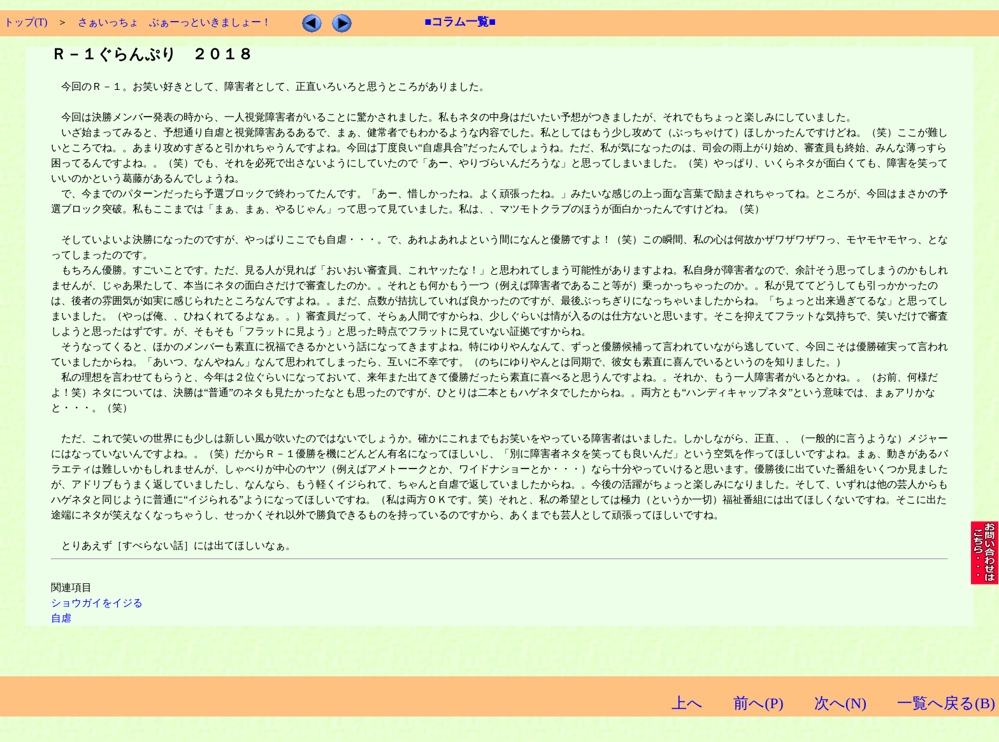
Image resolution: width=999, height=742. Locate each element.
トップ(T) (25, 22)
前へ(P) (758, 703)
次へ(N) (840, 703)
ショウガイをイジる (97, 602)
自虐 (61, 618)
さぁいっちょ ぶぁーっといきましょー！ (174, 22)
